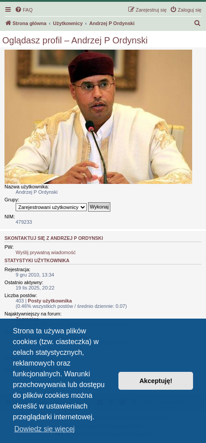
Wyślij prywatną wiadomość (46, 252)
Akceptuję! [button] (155, 380)
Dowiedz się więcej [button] (44, 429)
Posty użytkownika (49, 300)
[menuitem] (24, 9)
